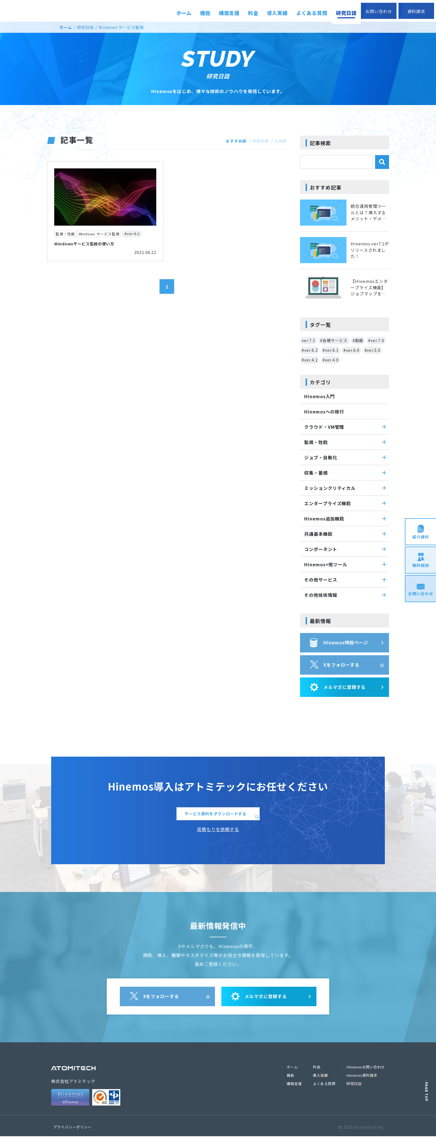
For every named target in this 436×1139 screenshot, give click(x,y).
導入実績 (320, 1078)
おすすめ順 (230, 140)
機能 (290, 1078)
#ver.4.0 (330, 360)
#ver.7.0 (376, 340)
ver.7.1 (308, 340)
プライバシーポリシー (72, 1129)
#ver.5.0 (372, 350)
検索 (382, 162)
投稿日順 (257, 140)
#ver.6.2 (310, 350)
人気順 (280, 140)
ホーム (66, 27)
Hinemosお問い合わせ (365, 1069)
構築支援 (294, 1086)
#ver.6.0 (351, 350)
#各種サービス (333, 340)
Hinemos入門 (319, 396)
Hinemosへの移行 (324, 411)
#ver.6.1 (330, 350)
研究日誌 (85, 27)
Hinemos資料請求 (361, 1078)
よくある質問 (324, 1086)
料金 (316, 1069)
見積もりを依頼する (218, 832)
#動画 (358, 340)
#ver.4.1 (310, 360)
